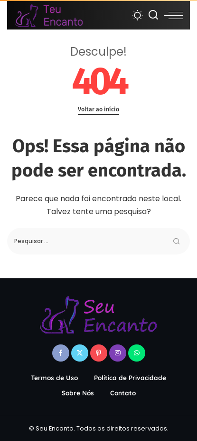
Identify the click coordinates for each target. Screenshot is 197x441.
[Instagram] (117, 353)
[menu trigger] (173, 15)
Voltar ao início (98, 109)
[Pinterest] (98, 353)
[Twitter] (79, 353)
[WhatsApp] (136, 353)
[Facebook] (60, 353)
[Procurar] (153, 15)
